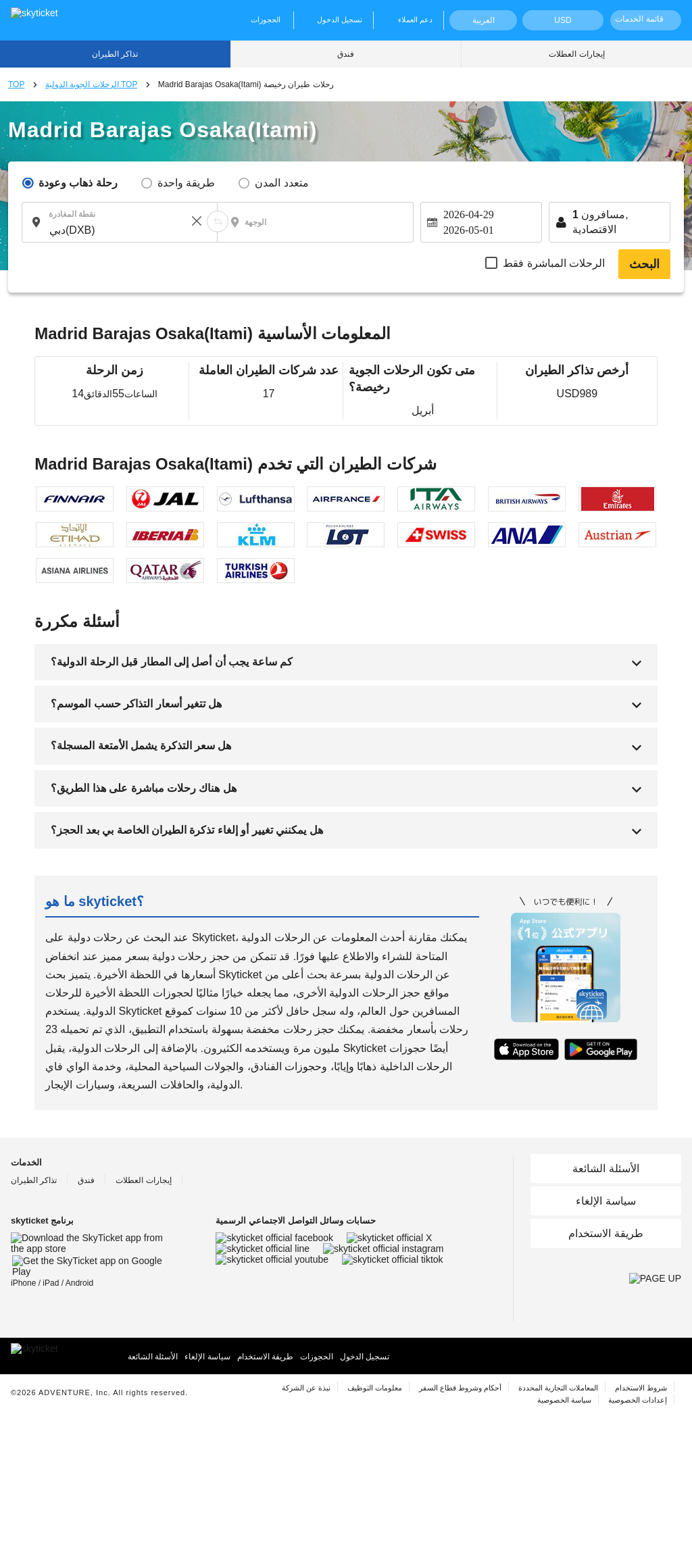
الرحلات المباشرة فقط (554, 263)
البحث (644, 264)
